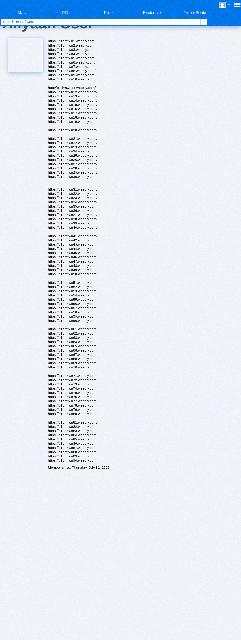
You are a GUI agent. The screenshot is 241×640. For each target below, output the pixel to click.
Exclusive (152, 12)
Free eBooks (195, 12)
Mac (22, 12)
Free (108, 12)
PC (65, 12)
